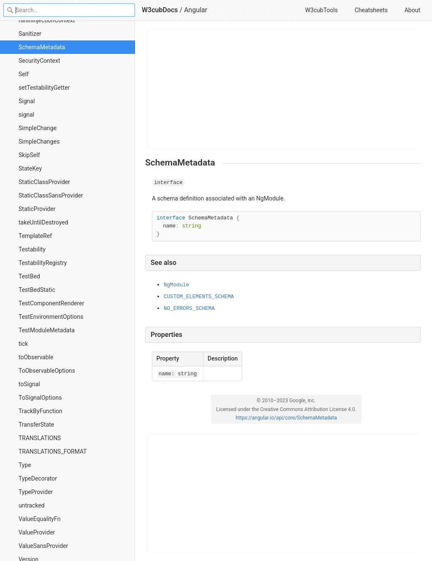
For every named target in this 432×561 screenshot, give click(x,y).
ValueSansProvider (43, 545)
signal (26, 114)
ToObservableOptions (47, 370)
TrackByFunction (40, 411)
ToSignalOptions (40, 397)
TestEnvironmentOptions (51, 316)
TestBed (29, 276)
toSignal (29, 384)
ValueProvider (37, 532)
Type (25, 465)
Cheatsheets (371, 10)
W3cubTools (321, 10)
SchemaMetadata (42, 47)
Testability (32, 249)
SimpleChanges (39, 141)
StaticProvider (37, 209)
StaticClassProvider (44, 182)
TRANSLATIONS (40, 438)
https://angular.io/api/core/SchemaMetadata (286, 418)
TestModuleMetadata (47, 330)
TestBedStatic (37, 289)
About (412, 10)
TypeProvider (36, 492)
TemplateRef (35, 235)
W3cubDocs (160, 10)
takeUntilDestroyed (43, 222)
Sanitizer (30, 33)
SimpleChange (38, 128)
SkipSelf (29, 155)
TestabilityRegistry (43, 262)
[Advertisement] (283, 89)
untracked (32, 505)
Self (24, 74)
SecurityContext (39, 60)
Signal (27, 101)
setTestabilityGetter (44, 87)
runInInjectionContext (47, 20)
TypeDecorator (38, 478)
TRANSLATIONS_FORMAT (53, 451)
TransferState (36, 424)
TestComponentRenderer (51, 303)
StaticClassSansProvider (51, 195)
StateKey (30, 168)
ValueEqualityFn (39, 519)
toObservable (36, 357)
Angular (195, 10)
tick (23, 343)
